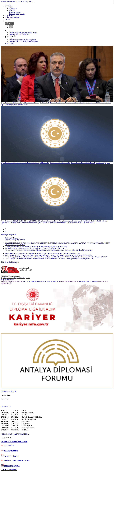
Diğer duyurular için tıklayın (10, 262)
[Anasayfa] (8, 5)
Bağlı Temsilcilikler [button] (7, 279)
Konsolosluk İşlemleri (12, 17)
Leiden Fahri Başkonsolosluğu (68, 281)
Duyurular (12, 10)
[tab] (57, 391)
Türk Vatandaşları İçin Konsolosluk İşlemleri (23, 32)
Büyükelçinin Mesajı (7, 278)
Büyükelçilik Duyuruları (8, 234)
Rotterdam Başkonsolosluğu (88, 281)
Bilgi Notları (9, 15)
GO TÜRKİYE (9, 445)
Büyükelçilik (9, 7)
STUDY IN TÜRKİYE (11, 456)
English (11, 27)
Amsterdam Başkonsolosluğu (32, 281)
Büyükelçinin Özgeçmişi (22, 278)
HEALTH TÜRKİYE (11, 451)
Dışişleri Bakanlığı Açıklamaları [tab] (15, 240)
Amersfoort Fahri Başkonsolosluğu (12, 281)
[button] (57, 406)
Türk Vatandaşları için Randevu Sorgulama (22, 39)
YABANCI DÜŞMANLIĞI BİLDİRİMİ (14, 442)
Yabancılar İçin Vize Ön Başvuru (19, 34)
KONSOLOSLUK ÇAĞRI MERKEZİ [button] (15, 434)
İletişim (7, 19)
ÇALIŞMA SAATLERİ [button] (8, 391)
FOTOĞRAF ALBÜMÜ (9, 470)
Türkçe (9, 23)
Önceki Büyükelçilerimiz (16, 14)
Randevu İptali (9, 43)
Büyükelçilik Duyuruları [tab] (12, 238)
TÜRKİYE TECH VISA (12, 466)
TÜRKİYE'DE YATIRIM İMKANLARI (15, 460)
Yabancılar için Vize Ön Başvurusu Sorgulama (23, 41)
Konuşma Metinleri (15, 12)
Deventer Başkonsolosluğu (50, 281)
